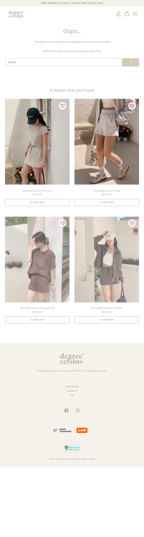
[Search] (63, 62)
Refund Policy (88, 459)
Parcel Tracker (72, 386)
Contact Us (72, 391)
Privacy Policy (73, 459)
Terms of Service (57, 459)
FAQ (72, 395)
